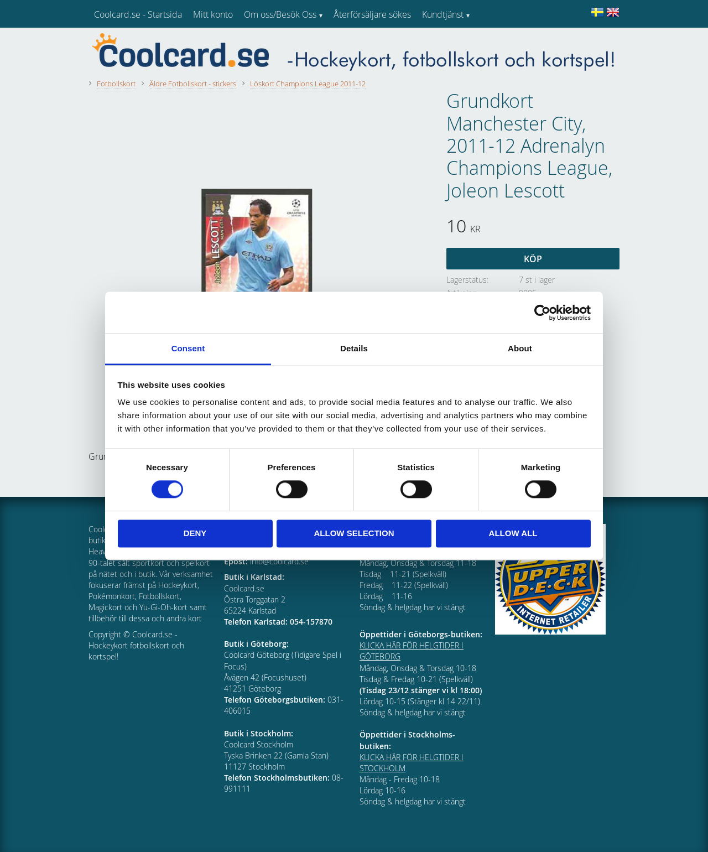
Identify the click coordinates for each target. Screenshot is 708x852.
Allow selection (354, 533)
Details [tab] (354, 348)
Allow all (513, 533)
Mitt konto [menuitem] (213, 14)
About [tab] (520, 348)
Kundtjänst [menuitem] (443, 14)
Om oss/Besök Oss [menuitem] (280, 14)
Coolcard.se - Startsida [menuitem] (138, 14)
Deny (195, 533)
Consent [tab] (188, 348)
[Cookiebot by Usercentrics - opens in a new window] (542, 312)
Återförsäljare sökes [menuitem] (372, 14)
